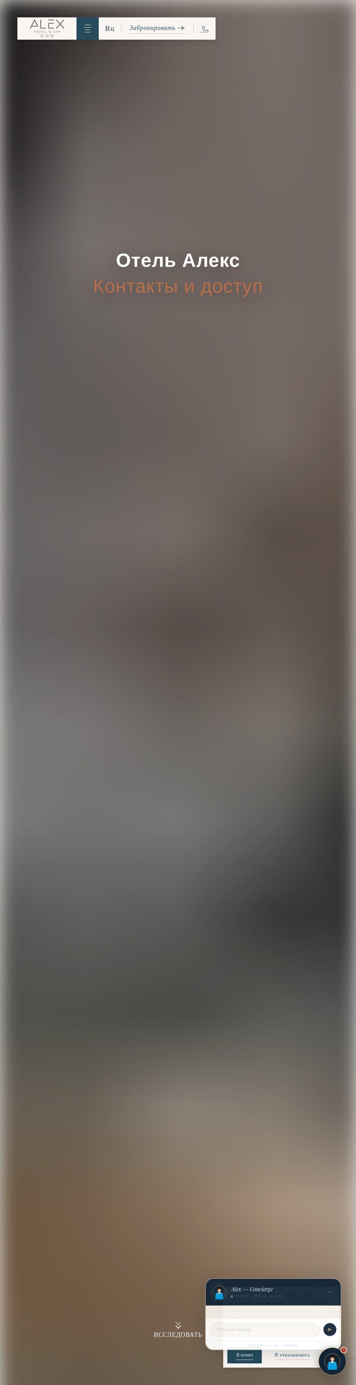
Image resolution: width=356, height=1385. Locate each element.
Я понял (244, 1355)
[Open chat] (332, 1361)
